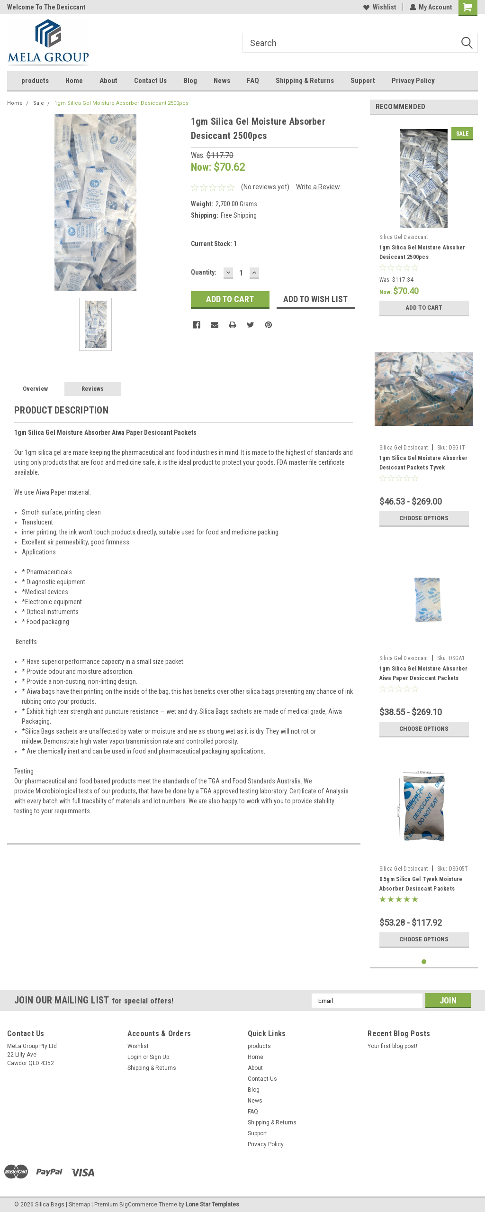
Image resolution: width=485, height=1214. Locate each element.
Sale (38, 103)
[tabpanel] (424, 221)
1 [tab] (424, 962)
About (108, 80)
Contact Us (150, 80)
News (222, 80)
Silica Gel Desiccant (403, 237)
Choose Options (423, 518)
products (35, 80)
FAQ (253, 80)
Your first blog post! (392, 1046)
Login (134, 1057)
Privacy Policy (413, 80)
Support (362, 80)
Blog (190, 80)
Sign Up (159, 1057)
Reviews (92, 388)
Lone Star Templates (212, 1204)
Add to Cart (424, 308)
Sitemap (79, 1204)
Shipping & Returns (305, 80)
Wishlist (379, 7)
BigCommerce (138, 1204)
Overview (35, 388)
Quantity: (203, 272)
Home (74, 80)
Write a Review (318, 187)
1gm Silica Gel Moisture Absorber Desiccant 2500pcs (121, 103)
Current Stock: (214, 244)
